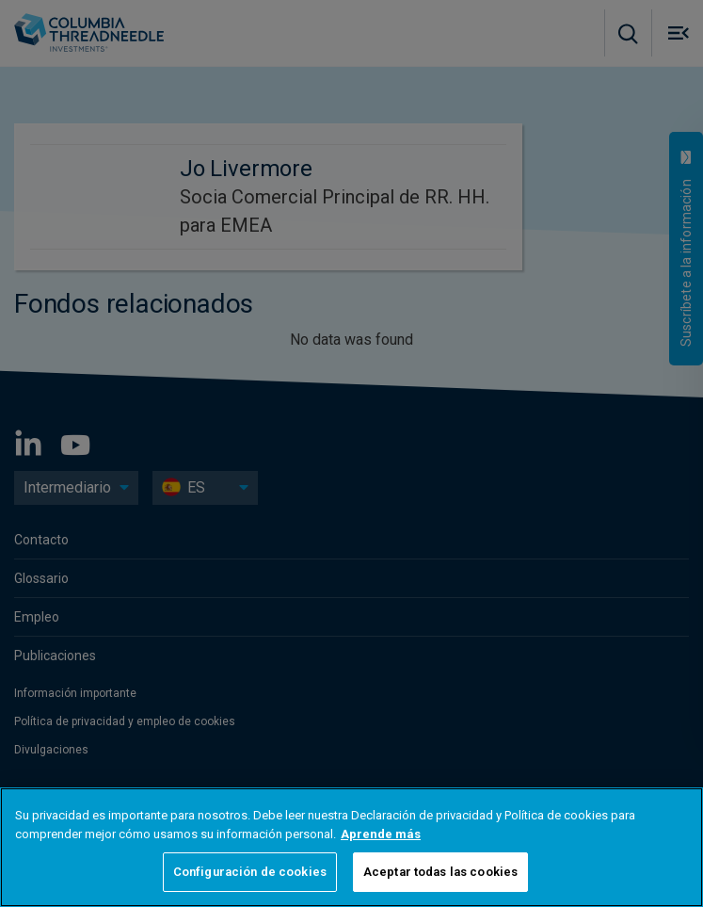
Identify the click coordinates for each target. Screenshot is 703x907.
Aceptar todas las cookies (440, 872)
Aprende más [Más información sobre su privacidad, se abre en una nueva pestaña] (381, 834)
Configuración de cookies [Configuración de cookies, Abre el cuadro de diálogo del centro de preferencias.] (250, 872)
